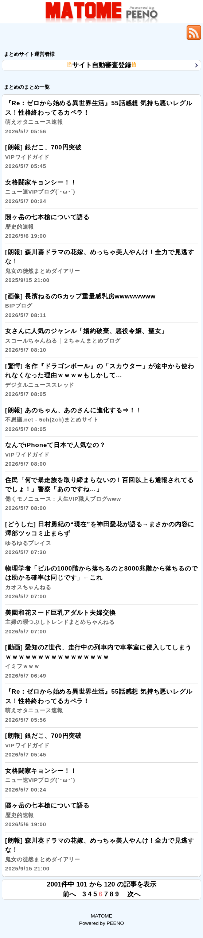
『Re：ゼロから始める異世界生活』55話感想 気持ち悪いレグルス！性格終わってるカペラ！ (98, 117)
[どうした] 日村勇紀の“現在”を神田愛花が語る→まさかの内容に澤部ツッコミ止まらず (99, 538)
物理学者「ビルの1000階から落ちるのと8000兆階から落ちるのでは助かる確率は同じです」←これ (101, 582)
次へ (133, 894)
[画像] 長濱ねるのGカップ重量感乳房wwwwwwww (80, 305)
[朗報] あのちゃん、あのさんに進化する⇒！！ (73, 419)
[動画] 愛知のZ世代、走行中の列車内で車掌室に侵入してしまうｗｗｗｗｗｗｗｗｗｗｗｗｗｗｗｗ (98, 661)
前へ (69, 894)
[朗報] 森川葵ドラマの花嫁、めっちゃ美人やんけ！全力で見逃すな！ (99, 266)
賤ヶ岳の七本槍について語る (47, 226)
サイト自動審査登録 (102, 65)
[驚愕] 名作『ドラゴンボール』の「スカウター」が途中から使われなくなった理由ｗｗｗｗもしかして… (99, 380)
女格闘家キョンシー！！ (41, 191)
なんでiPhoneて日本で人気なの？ (55, 454)
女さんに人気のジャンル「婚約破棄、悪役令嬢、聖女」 (86, 340)
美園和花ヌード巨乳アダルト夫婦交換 (60, 621)
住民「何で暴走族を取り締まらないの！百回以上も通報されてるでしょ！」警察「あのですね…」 (99, 494)
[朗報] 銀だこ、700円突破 (43, 156)
